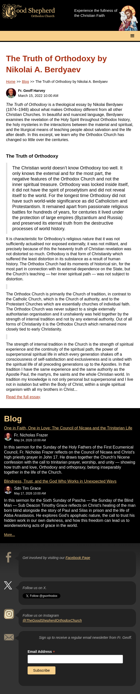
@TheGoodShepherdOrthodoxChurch (52, 620)
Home (10, 82)
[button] (132, 36)
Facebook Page (77, 558)
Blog (25, 82)
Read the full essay (23, 397)
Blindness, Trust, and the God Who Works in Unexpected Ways (60, 481)
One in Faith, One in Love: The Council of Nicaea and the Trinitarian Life (68, 428)
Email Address (41, 651)
